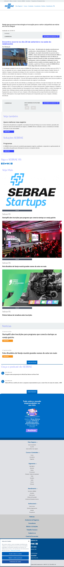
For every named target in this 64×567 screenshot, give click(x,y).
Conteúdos (31, 6)
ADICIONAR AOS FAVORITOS (51, 36)
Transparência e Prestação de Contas (38, 1)
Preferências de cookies (15, 561)
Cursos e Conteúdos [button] (32, 452)
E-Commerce (32, 472)
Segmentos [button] (32, 463)
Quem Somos (32, 506)
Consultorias (37, 6)
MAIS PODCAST (32, 391)
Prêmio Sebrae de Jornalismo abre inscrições (17, 315)
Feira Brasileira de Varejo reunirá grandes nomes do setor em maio (24, 266)
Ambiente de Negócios (32, 520)
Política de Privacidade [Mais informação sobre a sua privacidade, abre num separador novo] (15, 550)
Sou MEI (32, 446)
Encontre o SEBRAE (21, 1)
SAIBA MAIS (7, 131)
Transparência (32, 512)
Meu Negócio (19, 6)
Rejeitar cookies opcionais (15, 558)
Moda (32, 476)
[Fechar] (28, 541)
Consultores (28, 1)
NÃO (33, 107)
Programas (32, 459)
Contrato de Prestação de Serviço (32, 499)
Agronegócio (32, 466)
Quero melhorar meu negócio (32, 448)
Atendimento (49, 6)
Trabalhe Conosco (32, 530)
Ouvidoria (32, 493)
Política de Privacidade (32, 497)
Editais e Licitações (13, 1)
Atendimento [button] (32, 488)
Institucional (6, 1)
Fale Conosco (32, 495)
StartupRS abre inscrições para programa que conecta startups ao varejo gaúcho (28, 218)
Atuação (32, 510)
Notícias (43, 6)
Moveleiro (32, 478)
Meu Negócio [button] (32, 442)
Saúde (32, 480)
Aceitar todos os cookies (15, 553)
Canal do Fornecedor (32, 536)
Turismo (32, 482)
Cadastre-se (32, 533)
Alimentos (32, 468)
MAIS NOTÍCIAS (32, 362)
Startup (32, 470)
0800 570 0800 (32, 547)
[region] (15, 552)
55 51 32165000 (32, 555)
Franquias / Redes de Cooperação (32, 474)
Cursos (25, 6)
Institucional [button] (32, 503)
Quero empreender (32, 444)
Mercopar (32, 484)
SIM (27, 107)
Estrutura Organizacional (32, 508)
